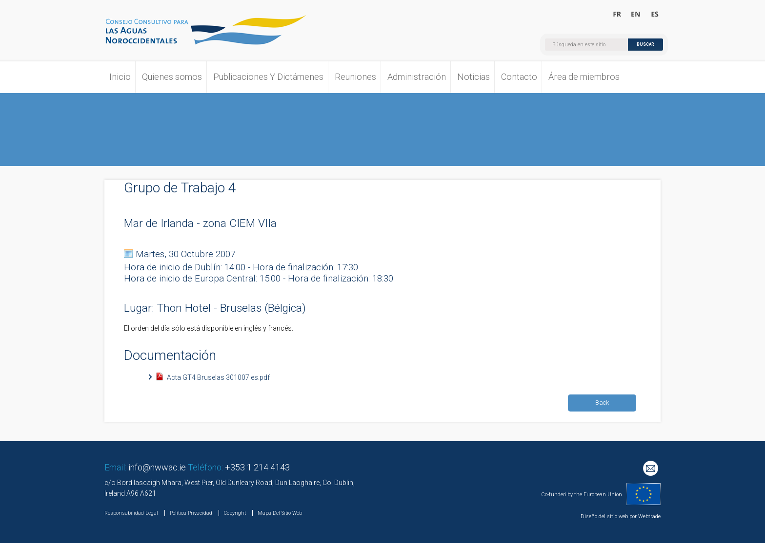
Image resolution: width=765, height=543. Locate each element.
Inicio (120, 77)
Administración (416, 77)
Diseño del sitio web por (609, 516)
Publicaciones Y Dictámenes (268, 77)
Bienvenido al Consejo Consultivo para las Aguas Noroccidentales (654, 15)
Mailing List (652, 469)
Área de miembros (584, 77)
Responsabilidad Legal (131, 513)
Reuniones (355, 77)
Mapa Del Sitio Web (280, 513)
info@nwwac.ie (157, 467)
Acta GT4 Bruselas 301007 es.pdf (218, 377)
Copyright (235, 513)
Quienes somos (172, 77)
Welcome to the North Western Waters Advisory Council (636, 15)
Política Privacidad (191, 513)
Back (602, 402)
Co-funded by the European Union (581, 494)
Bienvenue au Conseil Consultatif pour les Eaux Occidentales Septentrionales (617, 15)
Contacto (519, 77)
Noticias (473, 77)
